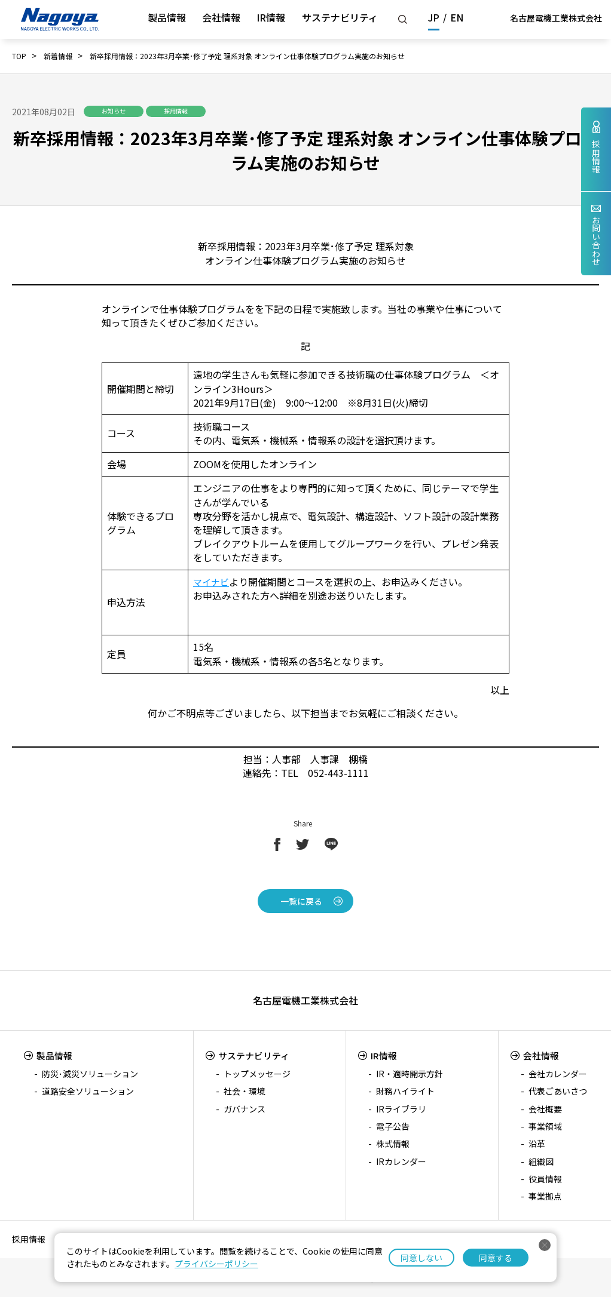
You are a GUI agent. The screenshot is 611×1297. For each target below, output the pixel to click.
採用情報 (28, 1239)
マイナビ (212, 581)
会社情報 (221, 17)
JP (433, 17)
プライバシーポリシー (216, 1264)
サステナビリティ (340, 17)
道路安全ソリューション (88, 1091)
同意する (495, 1258)
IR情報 (270, 17)
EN (456, 17)
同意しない (421, 1258)
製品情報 (167, 17)
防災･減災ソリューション (90, 1074)
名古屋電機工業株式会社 (556, 18)
